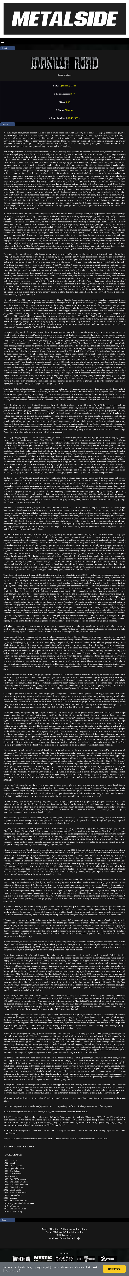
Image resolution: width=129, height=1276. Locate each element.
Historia (5, 124)
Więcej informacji (11, 1271)
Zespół (4, 48)
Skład (4, 1220)
